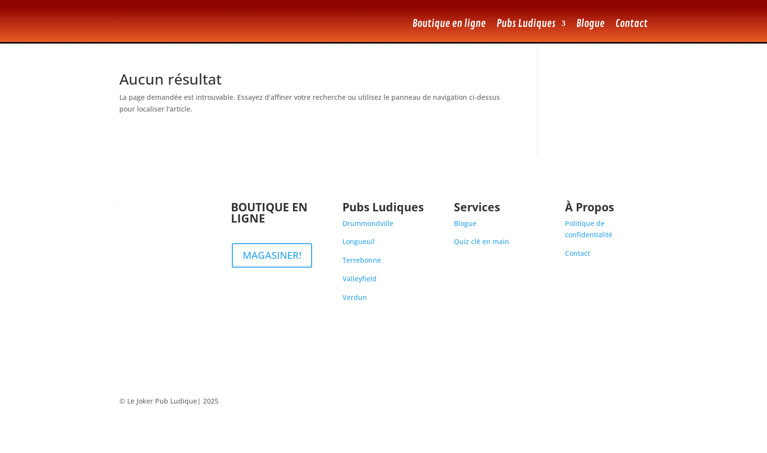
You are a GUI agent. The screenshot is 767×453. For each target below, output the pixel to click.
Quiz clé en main (481, 241)
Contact (631, 23)
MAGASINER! (272, 255)
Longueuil (358, 241)
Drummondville (367, 223)
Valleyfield (359, 278)
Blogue (590, 23)
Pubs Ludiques (526, 23)
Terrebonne (361, 260)
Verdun (354, 297)
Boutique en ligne (449, 23)
